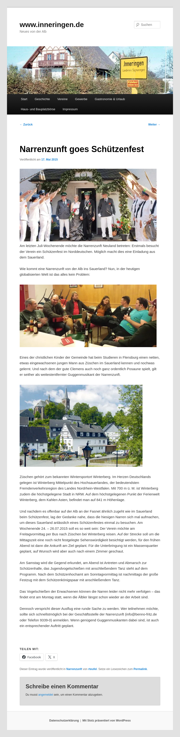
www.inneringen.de (52, 24)
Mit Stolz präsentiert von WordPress (106, 720)
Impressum (70, 109)
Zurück (26, 124)
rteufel (92, 669)
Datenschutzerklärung (64, 720)
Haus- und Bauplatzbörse (38, 109)
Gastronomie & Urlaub (110, 99)
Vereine (62, 99)
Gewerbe (81, 99)
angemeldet (45, 694)
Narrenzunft (74, 669)
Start (24, 99)
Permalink (140, 669)
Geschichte (42, 99)
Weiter (154, 124)
